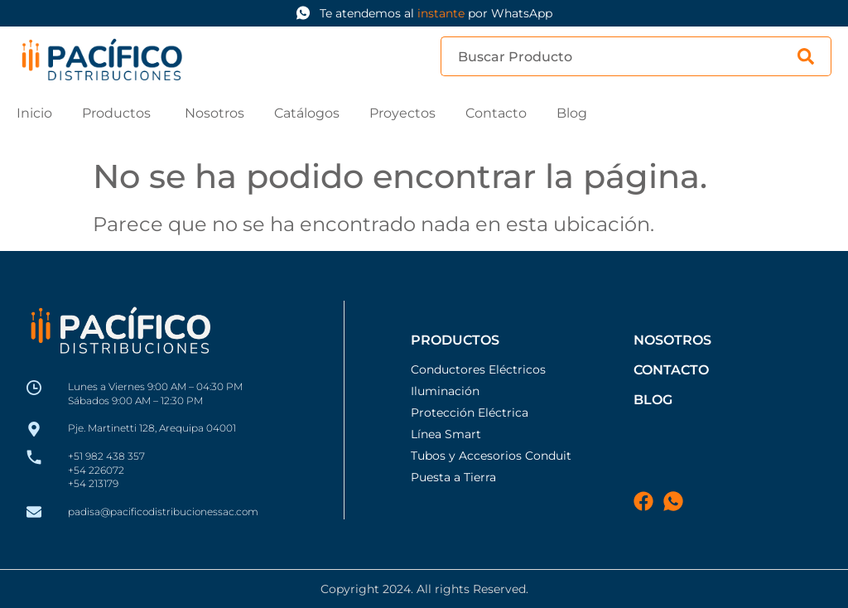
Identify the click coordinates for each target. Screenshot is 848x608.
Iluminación (445, 391)
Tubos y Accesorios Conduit (491, 455)
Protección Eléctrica (469, 412)
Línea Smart (446, 434)
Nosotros (672, 340)
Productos (455, 340)
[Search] (814, 56)
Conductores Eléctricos (478, 369)
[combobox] (619, 56)
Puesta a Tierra (453, 477)
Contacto (671, 370)
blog (653, 400)
